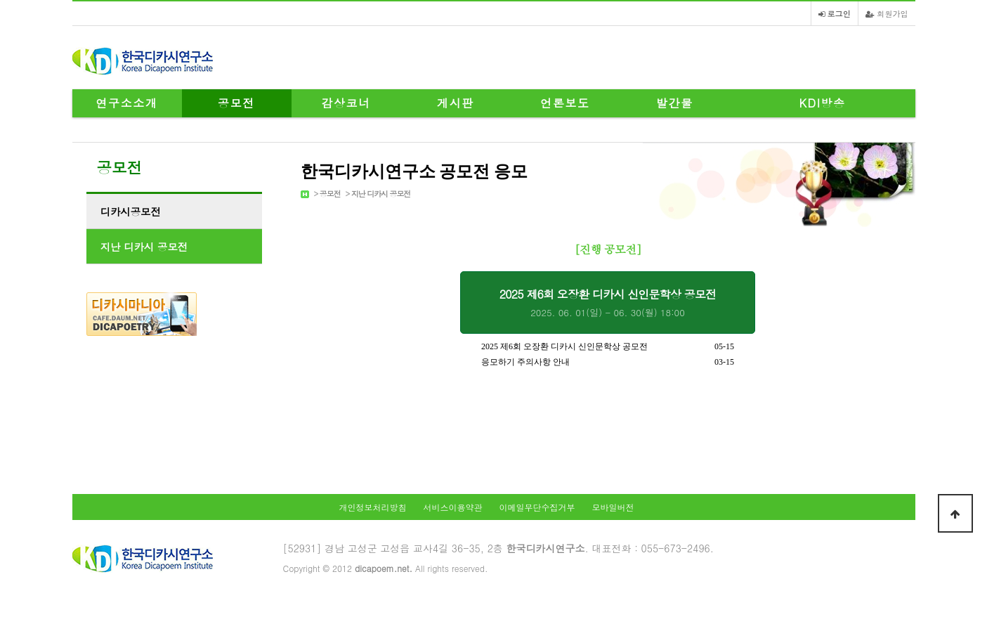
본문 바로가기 (0, 0)
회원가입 (886, 13)
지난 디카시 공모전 (380, 193)
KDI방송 (822, 103)
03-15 (724, 362)
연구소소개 (127, 103)
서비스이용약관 (452, 507)
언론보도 (564, 103)
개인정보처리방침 (372, 507)
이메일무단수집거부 (537, 507)
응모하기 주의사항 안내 (525, 362)
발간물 (674, 103)
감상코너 (345, 103)
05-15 (724, 346)
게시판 (455, 103)
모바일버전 (613, 507)
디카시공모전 (130, 211)
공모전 (236, 103)
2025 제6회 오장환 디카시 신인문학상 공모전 (607, 302)
